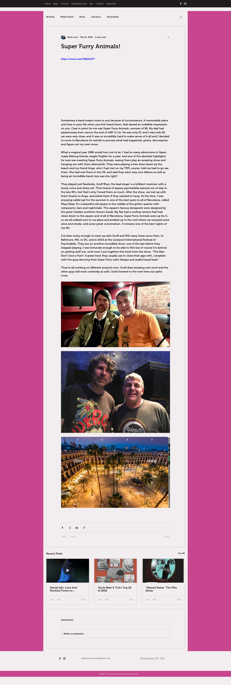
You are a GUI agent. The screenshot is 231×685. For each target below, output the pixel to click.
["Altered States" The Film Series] (163, 571)
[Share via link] (84, 527)
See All (181, 553)
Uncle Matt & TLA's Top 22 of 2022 (114, 589)
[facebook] (180, 3)
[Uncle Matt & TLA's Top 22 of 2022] (115, 571)
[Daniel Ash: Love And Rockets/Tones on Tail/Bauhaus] (67, 571)
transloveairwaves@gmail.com (95, 658)
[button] (181, 17)
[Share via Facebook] (62, 527)
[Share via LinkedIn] (76, 527)
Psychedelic (113, 17)
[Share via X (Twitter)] (69, 527)
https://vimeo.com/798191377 (78, 59)
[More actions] (168, 37)
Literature (96, 17)
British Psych (67, 17)
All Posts (50, 17)
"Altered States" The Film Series (161, 589)
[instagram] (185, 3)
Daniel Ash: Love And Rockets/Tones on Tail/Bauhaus (63, 589)
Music (82, 17)
